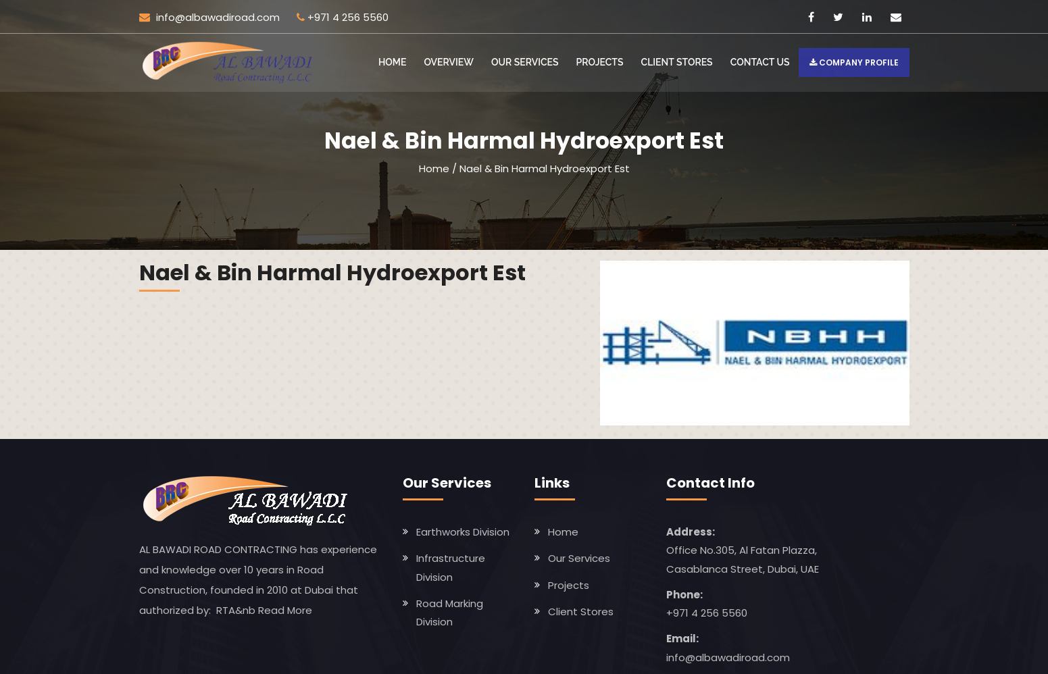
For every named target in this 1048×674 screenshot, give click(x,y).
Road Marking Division (449, 612)
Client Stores (677, 62)
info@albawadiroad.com (209, 17)
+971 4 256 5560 (348, 17)
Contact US (760, 62)
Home (392, 62)
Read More (285, 610)
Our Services (525, 62)
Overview (449, 62)
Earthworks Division (462, 532)
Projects (600, 62)
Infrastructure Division (450, 567)
